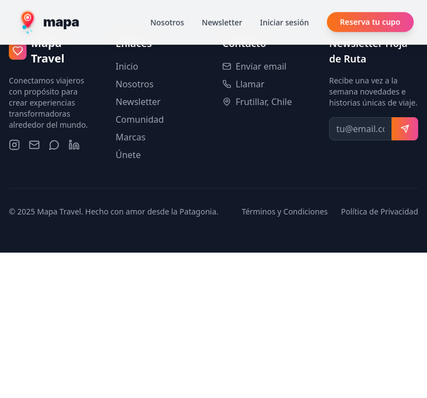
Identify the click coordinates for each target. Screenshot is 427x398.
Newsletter (222, 8)
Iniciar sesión (284, 8)
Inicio (127, 66)
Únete (128, 155)
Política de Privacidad (379, 211)
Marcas (130, 137)
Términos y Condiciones (285, 211)
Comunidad (140, 119)
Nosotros (167, 8)
